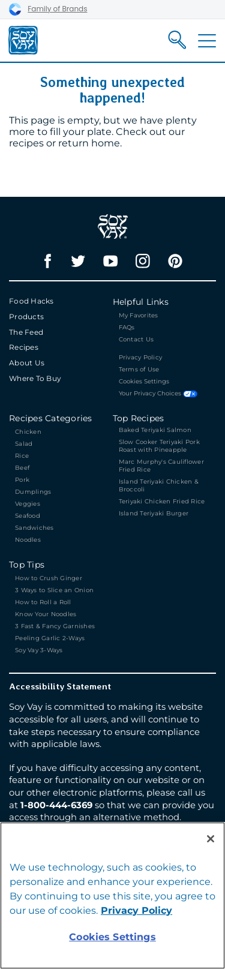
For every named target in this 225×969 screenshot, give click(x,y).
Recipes (23, 347)
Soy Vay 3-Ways (39, 650)
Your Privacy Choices (158, 394)
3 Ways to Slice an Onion (54, 590)
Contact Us (136, 339)
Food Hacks (31, 300)
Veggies (27, 504)
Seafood (27, 516)
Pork (22, 480)
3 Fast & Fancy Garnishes (55, 626)
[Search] (177, 40)
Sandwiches (34, 528)
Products (26, 316)
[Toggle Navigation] (207, 41)
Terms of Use (139, 369)
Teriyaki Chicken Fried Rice (162, 501)
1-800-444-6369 (56, 805)
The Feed (26, 332)
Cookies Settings (144, 382)
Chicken (28, 432)
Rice (22, 456)
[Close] (210, 839)
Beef (22, 468)
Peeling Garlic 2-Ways (50, 638)
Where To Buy (35, 378)
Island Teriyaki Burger (154, 513)
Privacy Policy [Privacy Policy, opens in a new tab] (136, 910)
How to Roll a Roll (43, 602)
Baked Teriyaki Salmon (155, 430)
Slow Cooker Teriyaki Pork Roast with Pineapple (159, 446)
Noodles (28, 540)
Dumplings (33, 492)
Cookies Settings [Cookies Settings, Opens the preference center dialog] (112, 937)
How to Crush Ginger (49, 578)
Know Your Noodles (45, 614)
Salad (23, 444)
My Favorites (138, 315)
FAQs (127, 327)
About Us (26, 362)
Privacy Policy (141, 357)
